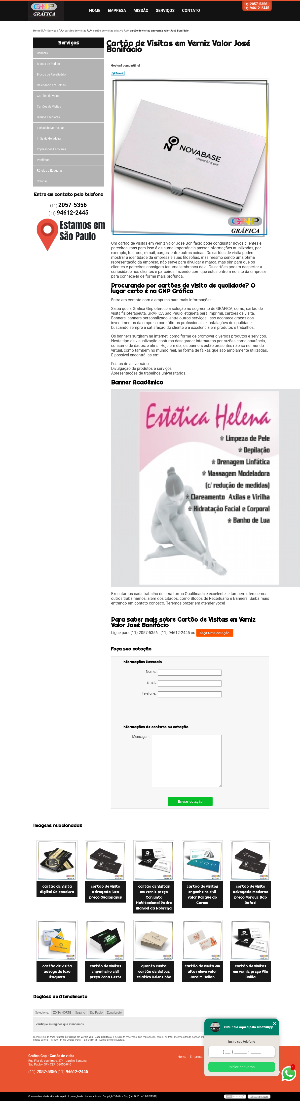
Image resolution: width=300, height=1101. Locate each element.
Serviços (165, 10)
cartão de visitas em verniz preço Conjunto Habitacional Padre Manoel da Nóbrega (154, 897)
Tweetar (118, 73)
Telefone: (182, 694)
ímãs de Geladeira (49, 138)
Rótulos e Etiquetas (50, 170)
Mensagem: (177, 761)
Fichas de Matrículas (51, 128)
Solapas (42, 181)
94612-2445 (259, 8)
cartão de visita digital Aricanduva (57, 889)
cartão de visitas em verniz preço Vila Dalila (250, 971)
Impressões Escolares (51, 149)
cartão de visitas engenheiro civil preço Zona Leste (105, 971)
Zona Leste (114, 1012)
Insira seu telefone (241, 1041)
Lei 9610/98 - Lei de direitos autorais (104, 1039)
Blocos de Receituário (51, 74)
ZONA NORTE (62, 1012)
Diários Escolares (48, 117)
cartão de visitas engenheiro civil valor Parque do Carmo (202, 894)
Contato (191, 10)
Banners (42, 53)
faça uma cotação (214, 633)
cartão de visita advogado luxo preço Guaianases (105, 892)
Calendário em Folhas (51, 85)
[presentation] (154, 712)
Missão (141, 10)
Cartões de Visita (48, 96)
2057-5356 (258, 4)
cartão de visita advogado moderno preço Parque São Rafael (250, 894)
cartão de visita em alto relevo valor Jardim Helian (202, 971)
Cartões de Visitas (49, 106)
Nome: (184, 673)
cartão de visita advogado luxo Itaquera (57, 971)
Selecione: (42, 1012)
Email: (184, 683)
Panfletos (43, 160)
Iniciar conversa (241, 1067)
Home (94, 10)
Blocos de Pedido (48, 64)
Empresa (117, 10)
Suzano (80, 1012)
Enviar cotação (190, 801)
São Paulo (96, 1012)
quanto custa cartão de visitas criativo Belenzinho (154, 971)
